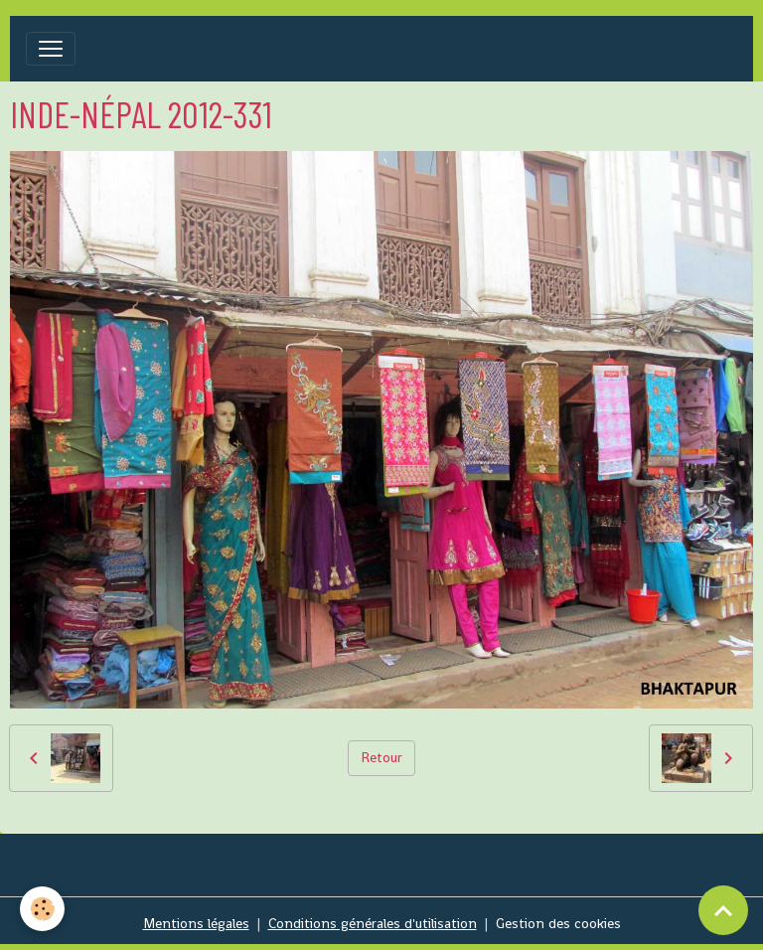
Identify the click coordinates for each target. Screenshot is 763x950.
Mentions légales (196, 923)
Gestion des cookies (558, 923)
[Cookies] (42, 908)
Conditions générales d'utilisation (372, 923)
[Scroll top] (723, 910)
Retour (381, 757)
